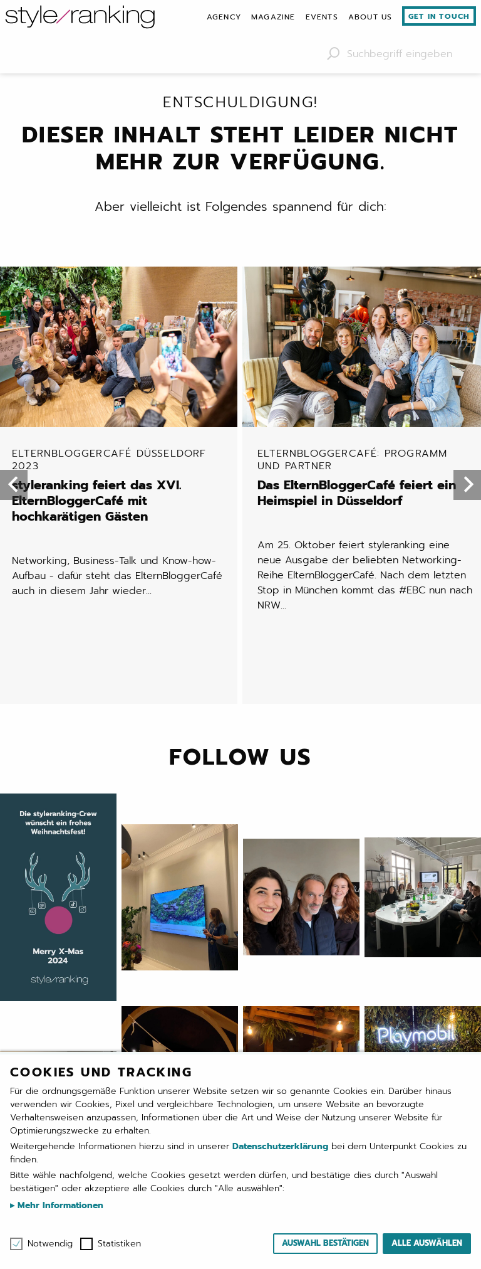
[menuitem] (224, 17)
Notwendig (50, 1244)
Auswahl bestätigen (325, 1243)
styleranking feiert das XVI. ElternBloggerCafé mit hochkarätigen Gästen (119, 325)
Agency (224, 17)
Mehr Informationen (58, 1205)
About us (370, 17)
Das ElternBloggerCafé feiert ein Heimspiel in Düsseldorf (365, 317)
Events (322, 17)
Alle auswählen (426, 1243)
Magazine (273, 17)
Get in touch (439, 16)
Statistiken (119, 1244)
